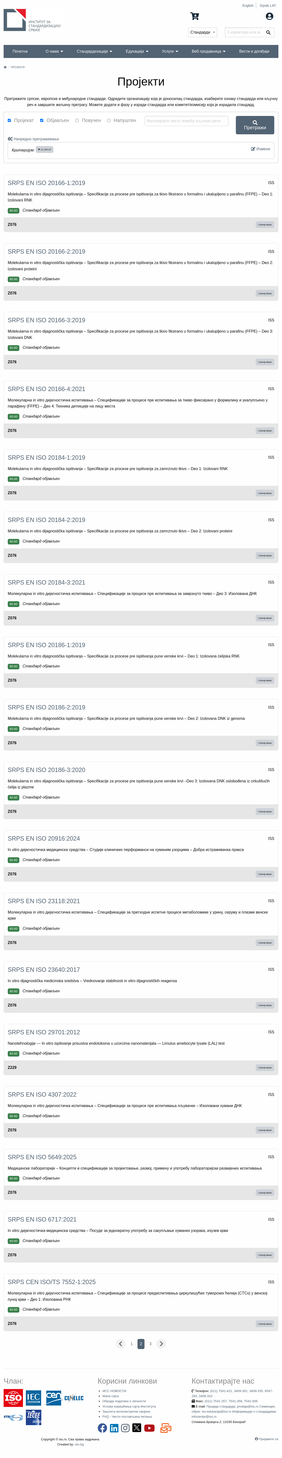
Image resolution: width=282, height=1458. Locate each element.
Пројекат (21, 120)
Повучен (88, 120)
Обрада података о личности (124, 1401)
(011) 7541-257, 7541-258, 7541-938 (231, 1401)
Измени (260, 149)
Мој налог (259, 16)
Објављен (54, 120)
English (247, 5)
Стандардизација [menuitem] (92, 51)
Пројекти (17, 67)
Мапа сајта (110, 1396)
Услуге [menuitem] (168, 51)
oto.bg (79, 1444)
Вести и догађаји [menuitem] (254, 51)
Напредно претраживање (33, 139)
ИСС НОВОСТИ (114, 1391)
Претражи (255, 125)
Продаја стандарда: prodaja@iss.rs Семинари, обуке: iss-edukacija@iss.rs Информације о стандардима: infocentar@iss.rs (234, 1412)
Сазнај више (265, 224)
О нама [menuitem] (52, 51)
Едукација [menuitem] (135, 51)
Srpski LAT (268, 5)
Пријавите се (268, 1439)
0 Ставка (203, 16)
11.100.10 (44, 149)
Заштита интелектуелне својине (126, 1411)
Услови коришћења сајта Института (129, 1406)
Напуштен (121, 120)
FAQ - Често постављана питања (127, 1416)
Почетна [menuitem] (20, 51)
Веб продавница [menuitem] (206, 51)
